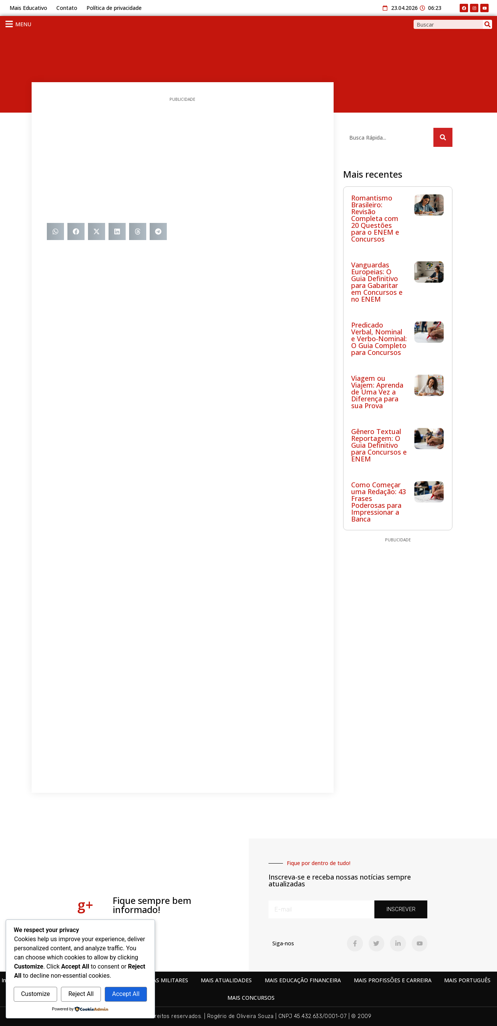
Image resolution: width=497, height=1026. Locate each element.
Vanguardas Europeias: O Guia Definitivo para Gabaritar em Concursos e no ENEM (377, 282)
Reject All (80, 993)
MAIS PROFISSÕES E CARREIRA (392, 980)
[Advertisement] (182, 162)
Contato (66, 7)
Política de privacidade (114, 7)
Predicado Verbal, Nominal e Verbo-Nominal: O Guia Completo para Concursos (379, 338)
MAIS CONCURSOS (251, 997)
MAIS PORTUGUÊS (467, 980)
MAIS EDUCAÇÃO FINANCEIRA (303, 980)
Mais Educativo (28, 7)
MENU (23, 24)
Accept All (125, 993)
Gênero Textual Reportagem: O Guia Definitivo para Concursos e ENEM (379, 445)
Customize (35, 993)
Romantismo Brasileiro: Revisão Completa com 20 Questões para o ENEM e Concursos (375, 218)
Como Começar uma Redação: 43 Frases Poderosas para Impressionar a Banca (378, 501)
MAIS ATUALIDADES (226, 980)
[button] (55, 231)
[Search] (487, 24)
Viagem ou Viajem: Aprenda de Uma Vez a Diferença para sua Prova (377, 392)
